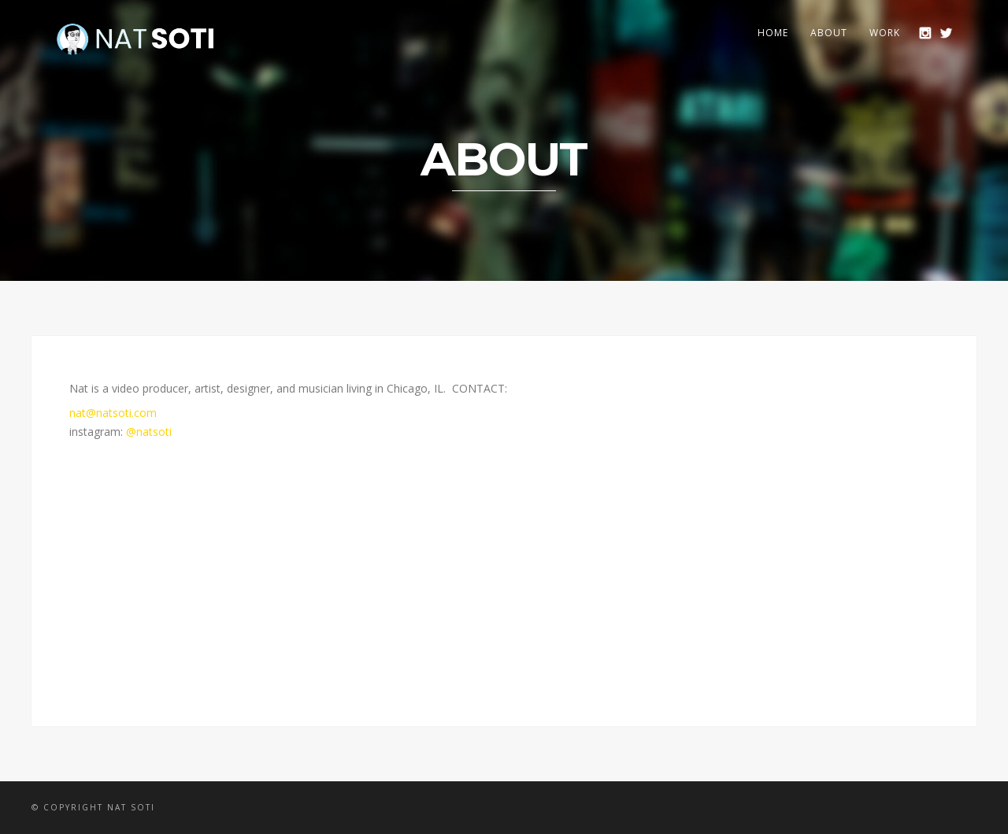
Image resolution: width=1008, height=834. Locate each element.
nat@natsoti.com (113, 412)
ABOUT (828, 32)
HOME (773, 32)
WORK (884, 32)
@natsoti (149, 431)
